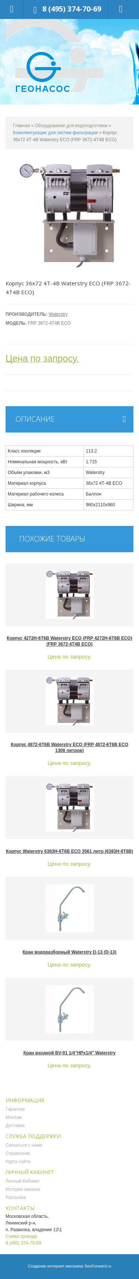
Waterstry (58, 314)
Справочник (18, 1153)
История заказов (23, 1189)
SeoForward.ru (97, 1266)
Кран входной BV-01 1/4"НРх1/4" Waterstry (69, 1053)
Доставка (15, 1125)
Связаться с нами (24, 1145)
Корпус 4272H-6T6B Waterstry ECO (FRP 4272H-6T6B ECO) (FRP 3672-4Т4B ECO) (69, 641)
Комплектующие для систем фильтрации (55, 132)
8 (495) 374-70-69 (71, 9)
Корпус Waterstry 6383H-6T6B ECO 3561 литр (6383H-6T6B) (69, 851)
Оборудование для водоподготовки (71, 125)
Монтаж (14, 1117)
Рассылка (16, 1197)
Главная (21, 125)
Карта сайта (18, 1161)
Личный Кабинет (23, 1181)
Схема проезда (21, 1236)
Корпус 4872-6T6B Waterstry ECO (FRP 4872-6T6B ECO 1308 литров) (69, 747)
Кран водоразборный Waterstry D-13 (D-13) (69, 952)
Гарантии (15, 1109)
